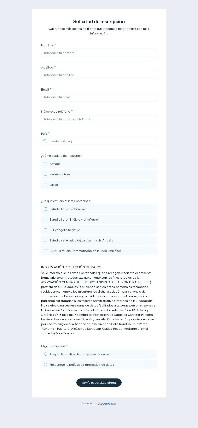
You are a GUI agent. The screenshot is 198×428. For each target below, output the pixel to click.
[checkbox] (99, 164)
